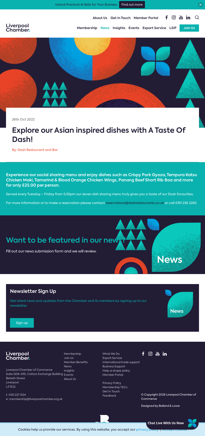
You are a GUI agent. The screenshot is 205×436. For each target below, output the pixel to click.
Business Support (113, 366)
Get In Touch (121, 18)
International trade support (121, 362)
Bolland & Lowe (169, 406)
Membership (87, 28)
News (105, 28)
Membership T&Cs (114, 387)
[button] (200, 4)
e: (34, 399)
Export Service (154, 28)
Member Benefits (76, 362)
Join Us (189, 28)
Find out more (132, 5)
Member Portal (146, 18)
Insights (119, 28)
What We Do (111, 354)
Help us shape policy (116, 370)
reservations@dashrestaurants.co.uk (135, 203)
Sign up (22, 323)
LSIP (172, 28)
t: (16, 395)
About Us (100, 18)
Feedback (109, 395)
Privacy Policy (111, 383)
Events (134, 28)
